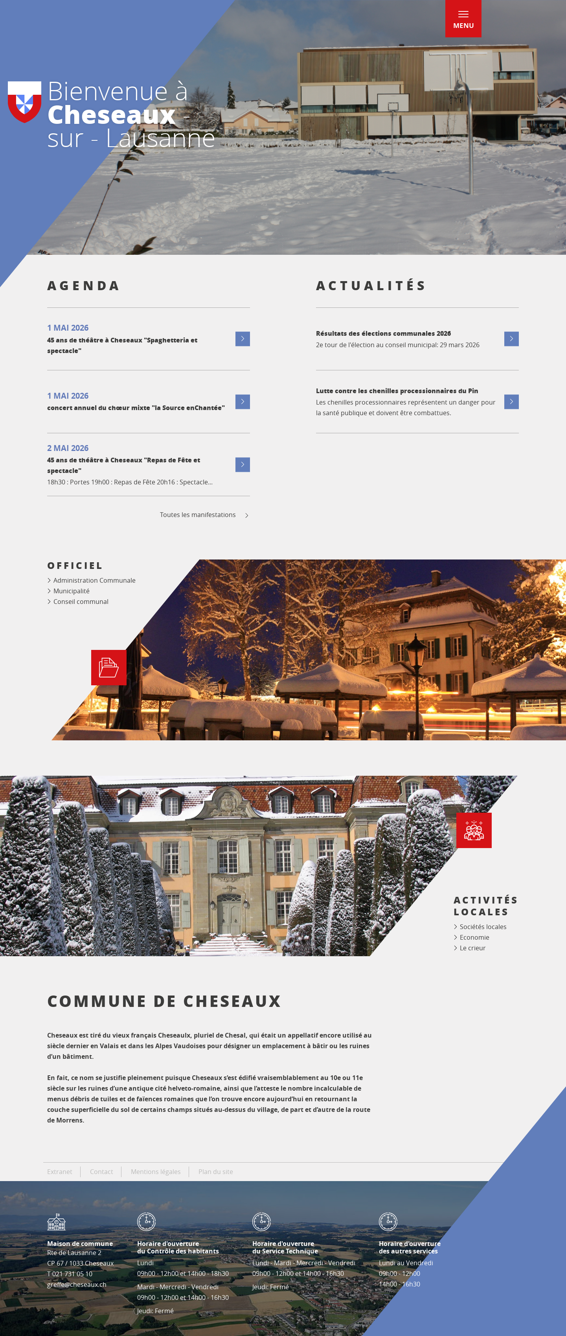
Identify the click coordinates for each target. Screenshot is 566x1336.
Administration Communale (94, 580)
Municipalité (71, 591)
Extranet (59, 1171)
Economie (474, 937)
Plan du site (215, 1171)
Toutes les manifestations (205, 515)
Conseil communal (80, 601)
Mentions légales (156, 1171)
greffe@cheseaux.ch (77, 1284)
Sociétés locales (483, 926)
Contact (101, 1171)
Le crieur (473, 948)
